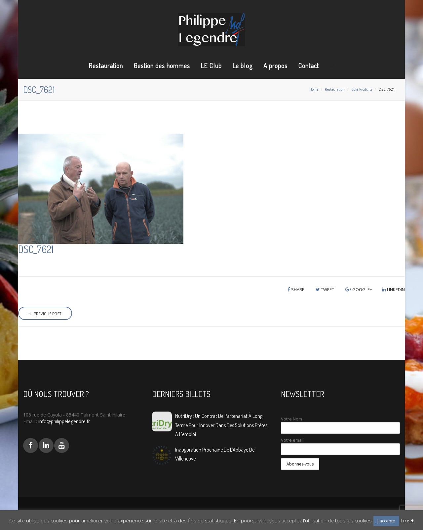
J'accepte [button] (386, 521)
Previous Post (45, 313)
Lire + (407, 520)
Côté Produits (361, 89)
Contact (308, 65)
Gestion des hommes (162, 65)
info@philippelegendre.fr (63, 421)
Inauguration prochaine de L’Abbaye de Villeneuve (214, 454)
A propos (275, 65)
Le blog (242, 65)
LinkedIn (393, 289)
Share (296, 289)
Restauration (106, 65)
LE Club (211, 65)
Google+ (358, 289)
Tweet (325, 289)
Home (313, 89)
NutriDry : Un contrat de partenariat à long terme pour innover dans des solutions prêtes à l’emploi (221, 425)
